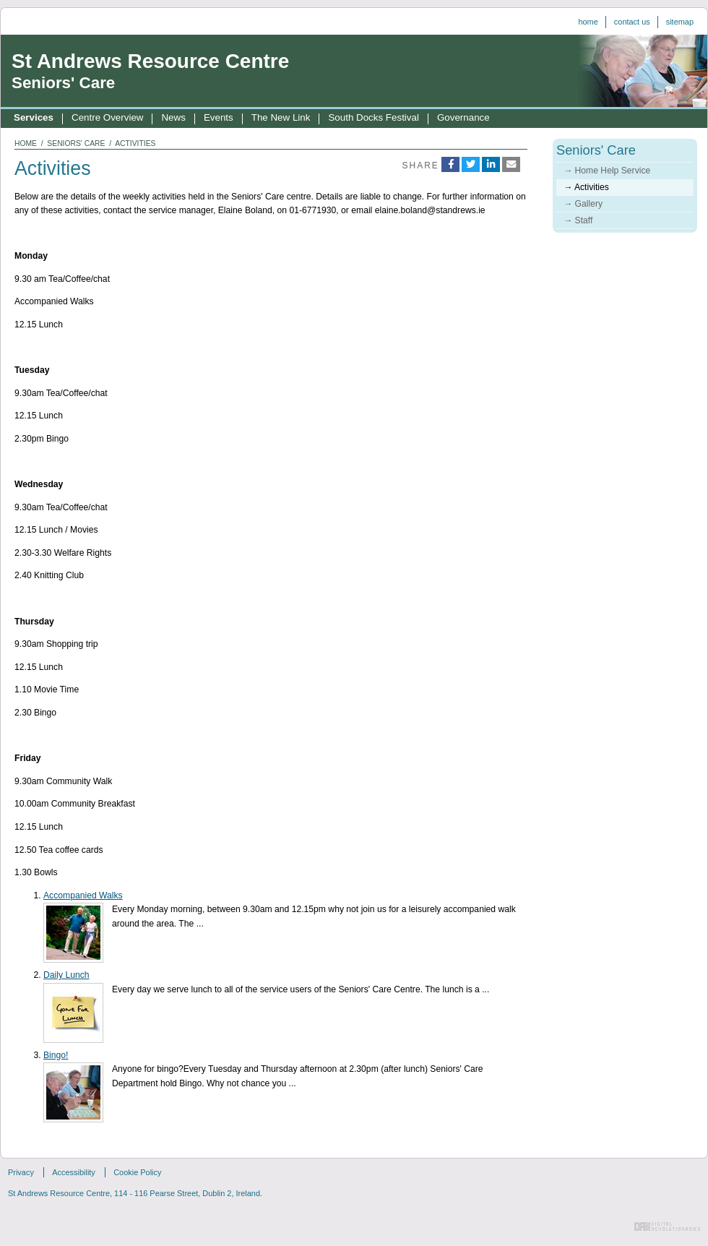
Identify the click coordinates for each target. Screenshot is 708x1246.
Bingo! (55, 1055)
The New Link (281, 117)
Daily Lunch (66, 975)
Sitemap (680, 21)
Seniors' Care (63, 83)
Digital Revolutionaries (667, 1226)
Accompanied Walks (83, 895)
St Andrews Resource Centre (150, 61)
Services (33, 117)
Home (587, 21)
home (25, 143)
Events (218, 117)
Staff (584, 220)
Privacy (21, 1172)
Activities (591, 187)
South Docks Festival (373, 117)
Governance (463, 117)
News (173, 117)
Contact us (632, 21)
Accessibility (73, 1172)
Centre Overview (107, 117)
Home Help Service (613, 171)
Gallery (589, 204)
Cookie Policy (137, 1172)
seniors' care (76, 143)
